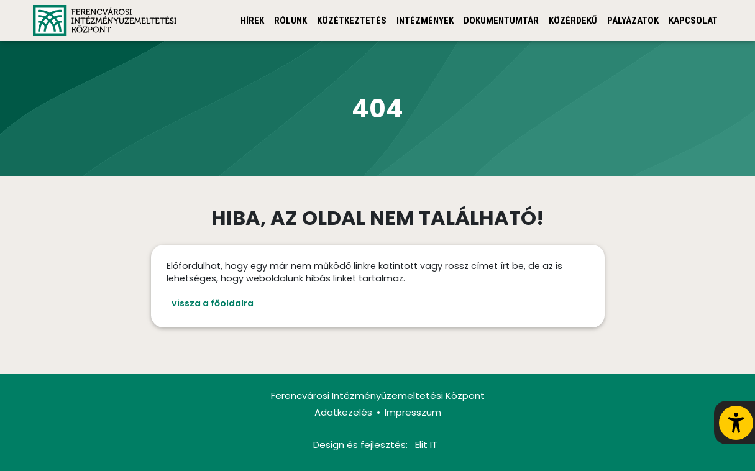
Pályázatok (633, 20)
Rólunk (290, 20)
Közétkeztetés (352, 20)
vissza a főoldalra (213, 303)
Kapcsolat (693, 20)
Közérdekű (573, 20)
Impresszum (413, 412)
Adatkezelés (343, 412)
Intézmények (425, 20)
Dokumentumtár (501, 20)
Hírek (252, 20)
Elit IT (426, 444)
